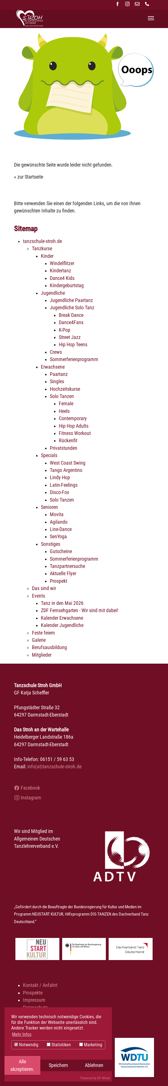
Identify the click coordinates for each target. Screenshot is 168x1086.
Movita (57, 514)
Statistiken (59, 1044)
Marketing (90, 1044)
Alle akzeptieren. (22, 1065)
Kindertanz (60, 270)
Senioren (49, 507)
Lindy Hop (60, 477)
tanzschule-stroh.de (42, 241)
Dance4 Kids (62, 278)
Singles (57, 381)
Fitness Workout (75, 433)
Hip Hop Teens (73, 344)
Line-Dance (61, 529)
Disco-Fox (59, 492)
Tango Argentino (66, 470)
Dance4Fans (71, 322)
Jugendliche (53, 293)
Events (38, 596)
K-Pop (64, 330)
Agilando (58, 522)
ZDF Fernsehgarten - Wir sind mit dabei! (79, 610)
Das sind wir (44, 588)
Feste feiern (43, 633)
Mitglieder (42, 655)
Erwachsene (53, 367)
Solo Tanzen (62, 396)
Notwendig (26, 1044)
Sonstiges (50, 544)
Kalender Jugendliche (62, 625)
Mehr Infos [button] (21, 1034)
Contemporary (73, 418)
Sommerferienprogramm (74, 359)
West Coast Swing (67, 463)
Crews (56, 352)
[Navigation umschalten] (151, 18)
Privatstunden (63, 448)
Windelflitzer (62, 263)
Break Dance (71, 315)
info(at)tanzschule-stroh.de (54, 766)
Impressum (34, 1000)
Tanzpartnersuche (67, 566)
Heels (64, 411)
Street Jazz (70, 337)
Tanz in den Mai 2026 (62, 603)
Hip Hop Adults (73, 426)
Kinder (47, 256)
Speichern (58, 1065)
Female (66, 403)
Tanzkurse (42, 248)
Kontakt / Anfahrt (40, 985)
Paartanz (59, 374)
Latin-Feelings (64, 485)
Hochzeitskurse (65, 389)
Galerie (39, 640)
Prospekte (33, 993)
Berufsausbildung (49, 647)
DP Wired (103, 1078)
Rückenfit (68, 440)
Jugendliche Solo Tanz (72, 307)
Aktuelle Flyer (63, 573)
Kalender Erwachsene (62, 618)
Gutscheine (61, 551)
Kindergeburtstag (67, 285)
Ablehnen (94, 1065)
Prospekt (58, 581)
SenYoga (58, 536)
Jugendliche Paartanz (71, 300)
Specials (49, 455)
